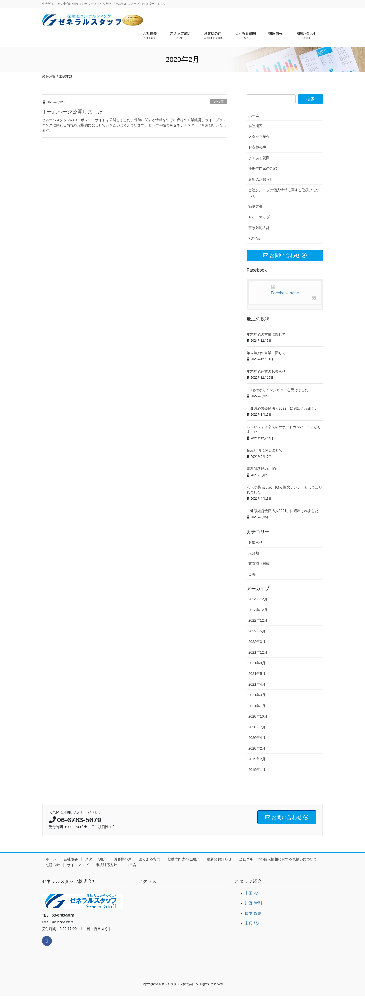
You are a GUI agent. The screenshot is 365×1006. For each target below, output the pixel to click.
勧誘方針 (255, 206)
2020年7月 (256, 727)
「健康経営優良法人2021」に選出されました (282, 511)
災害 (252, 574)
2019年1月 (256, 770)
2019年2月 (256, 759)
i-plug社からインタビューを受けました (277, 390)
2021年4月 (256, 684)
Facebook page (285, 293)
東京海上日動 (259, 564)
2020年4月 (256, 738)
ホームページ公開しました (72, 112)
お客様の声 (257, 147)
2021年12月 (257, 652)
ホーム (253, 115)
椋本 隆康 (253, 913)
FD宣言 (254, 238)
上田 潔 (251, 893)
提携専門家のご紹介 (264, 168)
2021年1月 (256, 706)
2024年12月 (257, 599)
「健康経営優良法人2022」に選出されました (282, 408)
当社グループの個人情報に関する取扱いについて (283, 193)
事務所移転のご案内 (263, 469)
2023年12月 (257, 610)
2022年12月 (257, 620)
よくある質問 (259, 158)
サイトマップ (259, 217)
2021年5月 (256, 674)
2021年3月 (256, 695)
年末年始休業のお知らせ (266, 371)
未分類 (219, 102)
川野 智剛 (253, 903)
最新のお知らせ (260, 179)
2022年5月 (256, 631)
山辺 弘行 (253, 923)
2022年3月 (256, 642)
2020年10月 (257, 716)
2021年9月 (256, 663)
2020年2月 (256, 748)
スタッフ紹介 (259, 137)
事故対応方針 (259, 228)
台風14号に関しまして (265, 450)
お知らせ (255, 542)
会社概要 (255, 126)
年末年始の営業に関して (266, 334)
